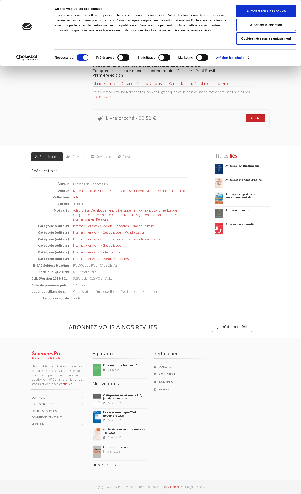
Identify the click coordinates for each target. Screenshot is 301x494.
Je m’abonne (232, 327)
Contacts (38, 397)
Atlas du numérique (239, 210)
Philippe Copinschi (151, 83)
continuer (65, 384)
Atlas (76, 197)
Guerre (117, 215)
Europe (172, 210)
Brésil (85, 210)
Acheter (255, 118)
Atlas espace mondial (240, 224)
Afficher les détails (230, 57)
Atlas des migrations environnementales (240, 195)
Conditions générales (47, 417)
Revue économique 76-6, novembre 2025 (119, 413)
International (112, 252)
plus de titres (104, 465)
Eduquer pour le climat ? (120, 365)
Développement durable (132, 210)
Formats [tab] (75, 156)
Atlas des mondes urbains (243, 180)
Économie (159, 210)
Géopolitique (112, 232)
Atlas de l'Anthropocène (242, 166)
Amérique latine (143, 226)
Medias (129, 215)
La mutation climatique (119, 447)
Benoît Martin (180, 83)
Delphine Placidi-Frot (211, 83)
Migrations (143, 215)
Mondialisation (162, 215)
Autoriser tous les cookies (266, 11)
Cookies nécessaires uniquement (266, 38)
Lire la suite (103, 97)
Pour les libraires (44, 411)
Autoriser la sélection (266, 25)
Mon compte (40, 424)
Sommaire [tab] (101, 156)
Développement (102, 210)
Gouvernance (101, 215)
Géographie (81, 215)
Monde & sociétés (116, 226)
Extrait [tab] (124, 156)
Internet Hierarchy (86, 226)
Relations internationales (142, 239)
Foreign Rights (42, 404)
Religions (102, 219)
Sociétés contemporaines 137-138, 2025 (124, 431)
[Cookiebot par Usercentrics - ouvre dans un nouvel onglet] (27, 58)
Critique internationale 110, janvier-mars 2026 (122, 396)
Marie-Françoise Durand (113, 83)
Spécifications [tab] (47, 156)
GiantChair (175, 487)
